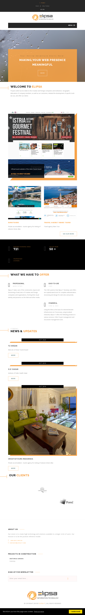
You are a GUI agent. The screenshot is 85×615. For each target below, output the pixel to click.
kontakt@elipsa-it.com (18, 543)
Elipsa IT (42, 603)
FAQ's (37, 6)
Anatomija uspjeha (17, 558)
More (42, 73)
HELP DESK (45, 6)
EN (44, 9)
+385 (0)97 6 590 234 (16, 540)
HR (41, 9)
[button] (71, 25)
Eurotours (13, 222)
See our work (68, 234)
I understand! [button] (75, 611)
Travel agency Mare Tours (57, 222)
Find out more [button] (39, 611)
